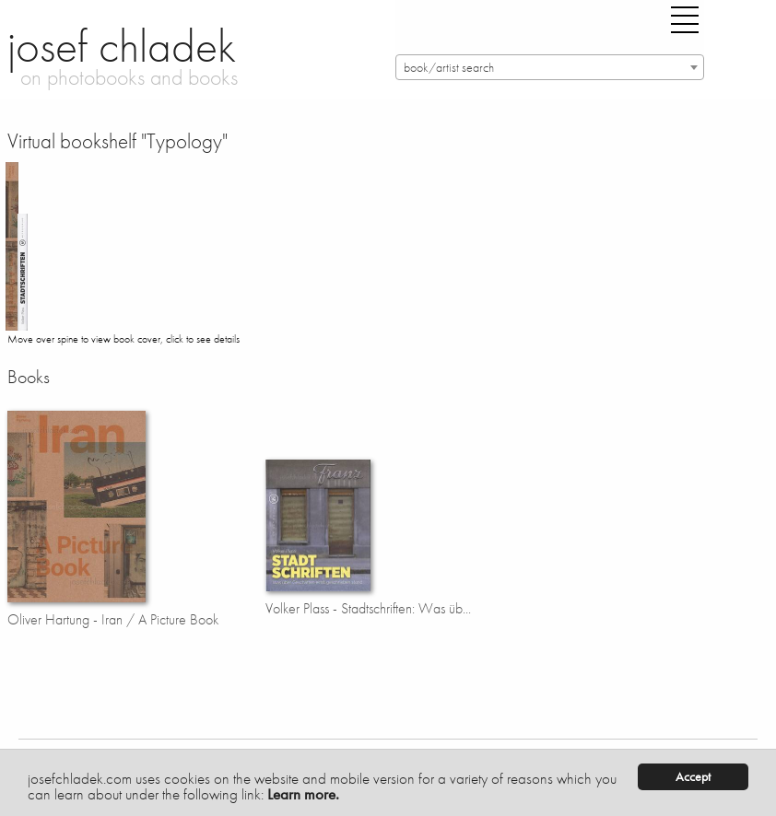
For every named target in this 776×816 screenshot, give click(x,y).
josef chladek (121, 46)
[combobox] (550, 67)
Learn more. (303, 794)
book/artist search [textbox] (449, 68)
